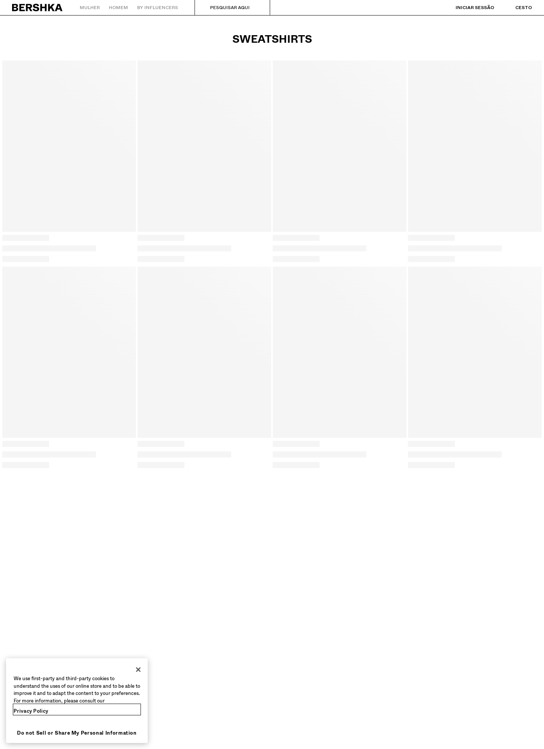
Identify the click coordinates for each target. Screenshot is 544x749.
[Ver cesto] (516, 7)
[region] (77, 700)
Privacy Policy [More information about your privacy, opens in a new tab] (31, 711)
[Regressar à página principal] (37, 7)
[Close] (138, 669)
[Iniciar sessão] (467, 7)
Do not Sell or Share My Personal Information (77, 733)
